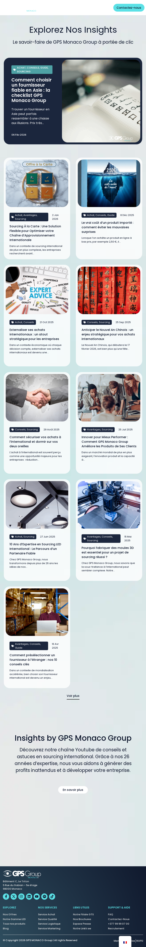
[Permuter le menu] (104, 7)
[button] (73, 697)
